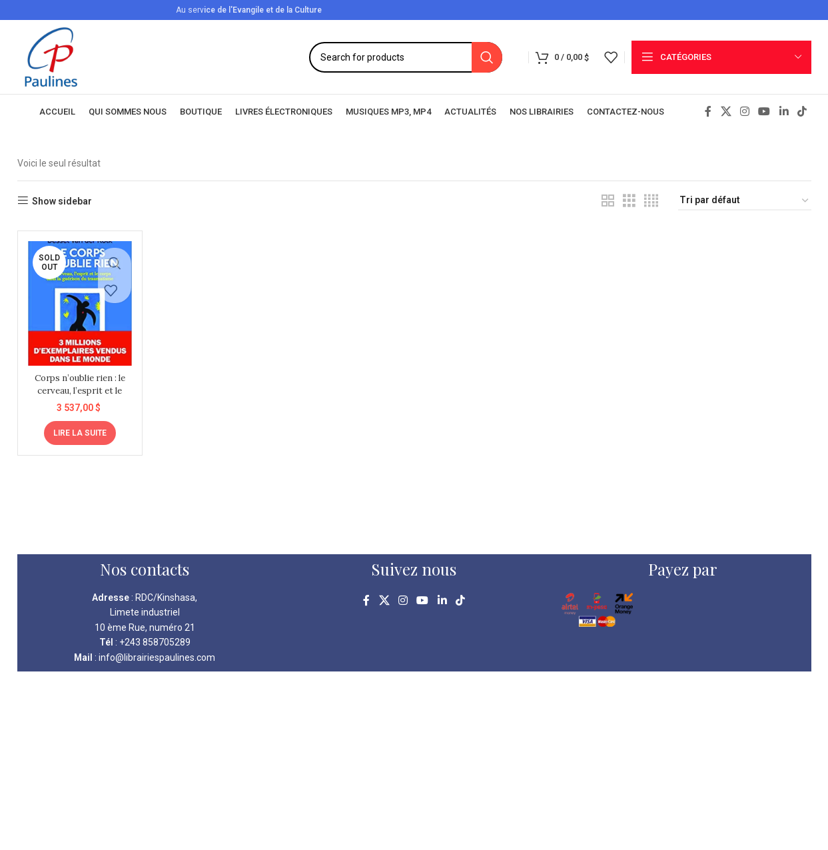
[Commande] (744, 201)
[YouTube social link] (764, 111)
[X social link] (725, 111)
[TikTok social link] (802, 111)
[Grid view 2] (608, 201)
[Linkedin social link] (784, 111)
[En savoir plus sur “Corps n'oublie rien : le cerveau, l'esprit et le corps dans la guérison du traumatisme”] (78, 428)
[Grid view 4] (651, 201)
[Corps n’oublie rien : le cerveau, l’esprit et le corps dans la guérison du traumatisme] (78, 300)
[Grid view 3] (629, 201)
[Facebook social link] (708, 111)
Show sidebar (62, 201)
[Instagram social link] (744, 111)
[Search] (405, 57)
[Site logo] (51, 56)
